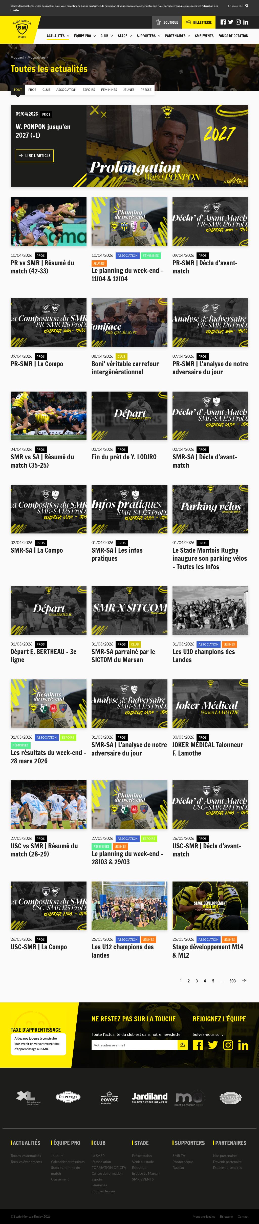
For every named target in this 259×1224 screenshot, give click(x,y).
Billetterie (226, 1216)
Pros (31, 90)
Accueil (17, 57)
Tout (17, 90)
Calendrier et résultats (67, 1161)
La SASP (98, 1155)
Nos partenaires (225, 1155)
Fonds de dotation (233, 35)
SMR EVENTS (204, 35)
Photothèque (182, 1161)
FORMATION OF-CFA (109, 1167)
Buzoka (178, 1167)
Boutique (139, 1167)
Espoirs (84, 90)
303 (232, 980)
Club (44, 90)
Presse (137, 90)
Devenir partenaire (227, 1161)
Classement (60, 1178)
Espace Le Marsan (146, 1173)
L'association (101, 1161)
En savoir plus (235, 6)
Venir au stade (143, 1161)
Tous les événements (26, 1161)
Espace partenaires (227, 1167)
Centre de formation (107, 1173)
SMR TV (178, 1155)
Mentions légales (204, 1216)
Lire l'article (35, 155)
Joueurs (57, 1155)
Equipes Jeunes (103, 1190)
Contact (243, 1216)
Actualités (37, 57)
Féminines (103, 90)
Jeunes (121, 90)
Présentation (142, 1155)
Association (63, 90)
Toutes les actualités (26, 1155)
